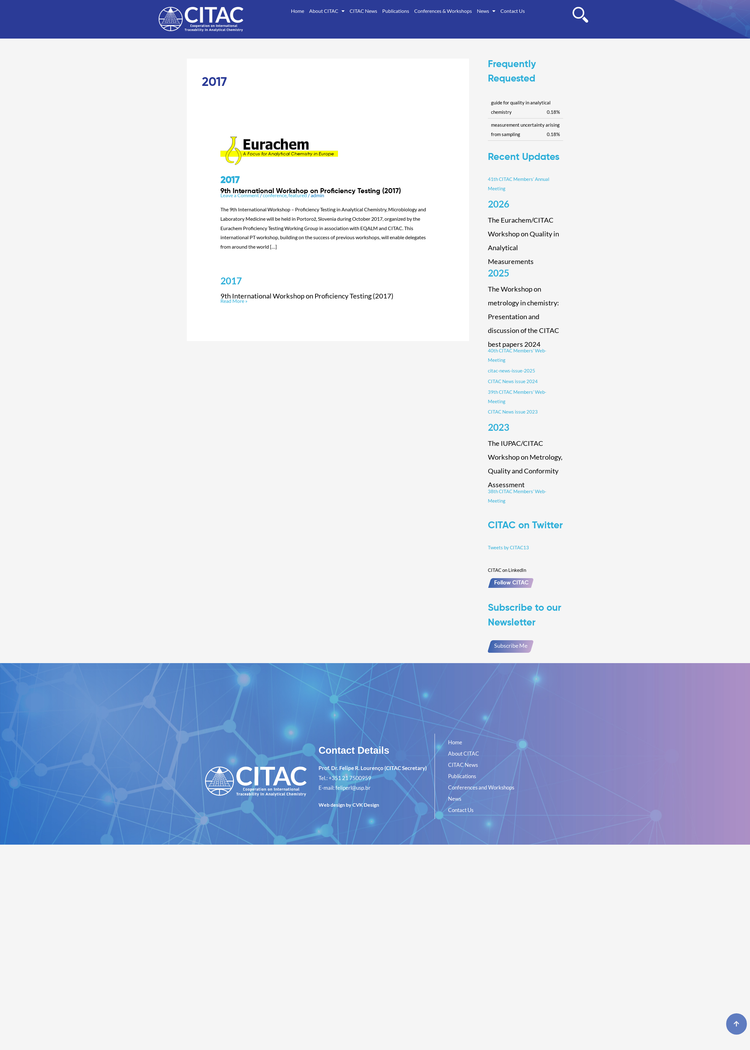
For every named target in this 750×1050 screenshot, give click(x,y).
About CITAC (327, 11)
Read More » (328, 297)
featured (297, 195)
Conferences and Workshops (481, 787)
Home (297, 11)
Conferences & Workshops (443, 11)
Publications (395, 11)
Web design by (349, 805)
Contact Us (512, 11)
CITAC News (363, 11)
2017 (231, 280)
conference (275, 195)
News (486, 11)
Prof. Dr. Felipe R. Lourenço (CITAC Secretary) (373, 768)
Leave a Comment (239, 195)
